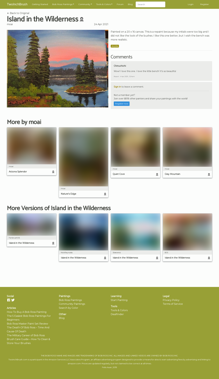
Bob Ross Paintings (62, 4)
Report (116, 76)
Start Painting (119, 300)
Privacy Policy (171, 300)
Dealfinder (117, 314)
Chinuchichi (120, 66)
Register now (121, 104)
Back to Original (18, 13)
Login (190, 4)
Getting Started (40, 4)
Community (84, 4)
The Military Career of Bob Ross (26, 335)
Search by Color (68, 307)
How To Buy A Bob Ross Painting (27, 312)
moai (10, 24)
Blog (130, 4)
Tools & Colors (103, 4)
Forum (120, 4)
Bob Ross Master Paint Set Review (27, 323)
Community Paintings (72, 303)
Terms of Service (173, 303)
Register (204, 4)
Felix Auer (107, 367)
